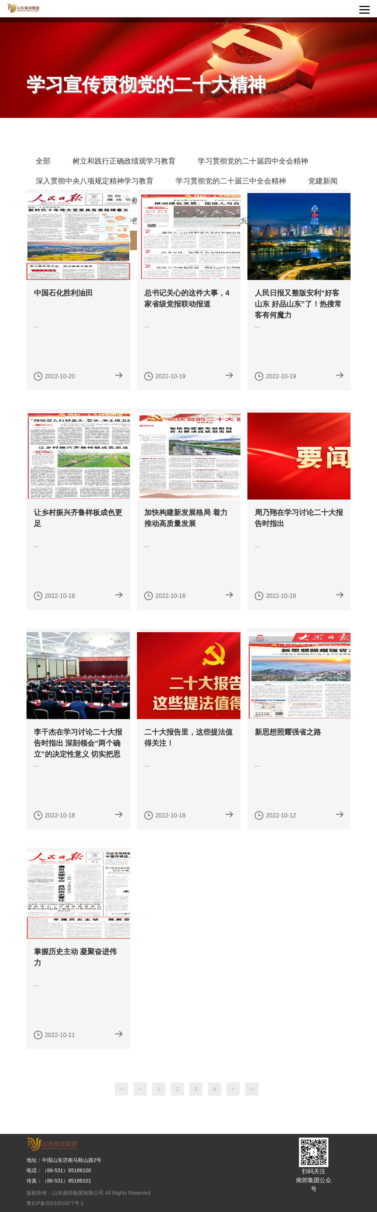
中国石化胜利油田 (63, 293)
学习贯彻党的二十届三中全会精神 (231, 181)
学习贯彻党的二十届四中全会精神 (253, 161)
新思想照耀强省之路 (288, 732)
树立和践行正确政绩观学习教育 (124, 161)
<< (122, 1089)
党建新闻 (323, 181)
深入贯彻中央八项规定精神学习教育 (95, 181)
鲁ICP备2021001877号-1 (55, 1203)
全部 (43, 161)
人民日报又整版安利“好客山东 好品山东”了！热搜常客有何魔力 (298, 304)
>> (252, 1089)
